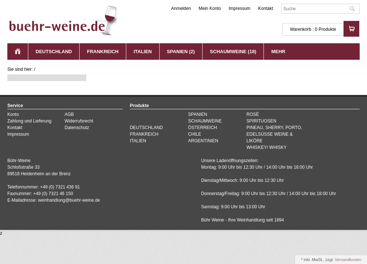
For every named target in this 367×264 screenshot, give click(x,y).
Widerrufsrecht (79, 121)
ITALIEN (143, 51)
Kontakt (265, 8)
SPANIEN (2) (181, 51)
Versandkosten (348, 259)
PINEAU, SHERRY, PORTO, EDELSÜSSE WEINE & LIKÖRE (274, 134)
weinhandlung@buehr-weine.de (69, 200)
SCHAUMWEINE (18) (233, 51)
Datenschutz (77, 127)
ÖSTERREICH (202, 127)
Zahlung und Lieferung (29, 121)
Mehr (278, 51)
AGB (69, 114)
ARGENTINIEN (203, 140)
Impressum (239, 8)
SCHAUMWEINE (205, 121)
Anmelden (181, 8)
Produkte (327, 29)
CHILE (194, 134)
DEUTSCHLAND (54, 51)
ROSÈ (253, 114)
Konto (13, 114)
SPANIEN (197, 114)
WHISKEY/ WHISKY (267, 147)
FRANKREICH (103, 51)
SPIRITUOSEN (261, 121)
